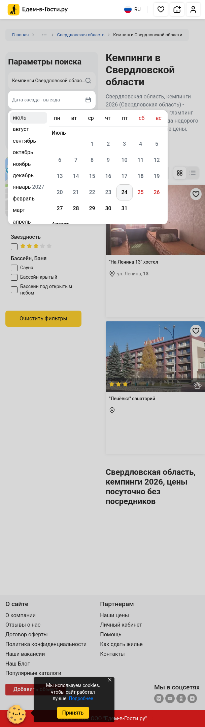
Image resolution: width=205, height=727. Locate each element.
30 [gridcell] (108, 208)
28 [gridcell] (76, 208)
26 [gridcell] (156, 192)
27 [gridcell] (60, 208)
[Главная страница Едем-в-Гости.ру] (38, 9)
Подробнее (81, 698)
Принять (72, 713)
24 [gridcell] (124, 192)
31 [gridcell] (124, 208)
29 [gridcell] (92, 208)
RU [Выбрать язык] (132, 9)
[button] (161, 9)
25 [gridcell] (140, 192)
